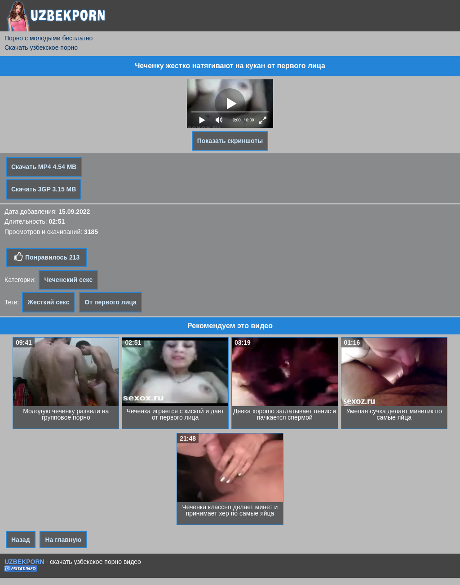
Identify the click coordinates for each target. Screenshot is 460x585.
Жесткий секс (48, 302)
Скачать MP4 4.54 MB (43, 166)
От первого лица (110, 302)
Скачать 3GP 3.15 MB (43, 189)
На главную (63, 539)
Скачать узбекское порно (41, 47)
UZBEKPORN (24, 561)
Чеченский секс (68, 279)
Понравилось (46, 257)
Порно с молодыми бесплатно (48, 38)
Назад (20, 539)
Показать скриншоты (230, 140)
